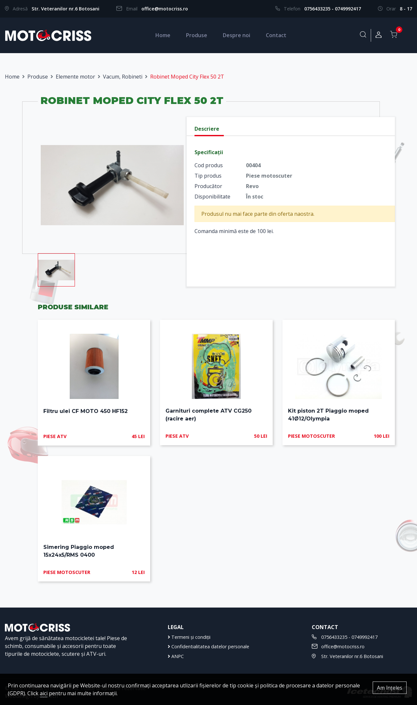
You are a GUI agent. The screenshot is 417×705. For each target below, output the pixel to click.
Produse (196, 35)
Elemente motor (75, 76)
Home (162, 35)
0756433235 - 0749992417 (332, 9)
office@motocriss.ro (164, 9)
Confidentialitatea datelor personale (208, 646)
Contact (276, 35)
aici (44, 693)
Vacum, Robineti (122, 76)
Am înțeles (389, 687)
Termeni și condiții (189, 637)
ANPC (176, 656)
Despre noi (236, 35)
